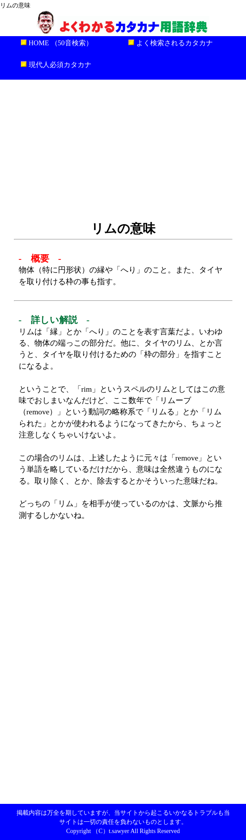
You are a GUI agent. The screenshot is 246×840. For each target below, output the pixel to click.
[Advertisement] (123, 149)
